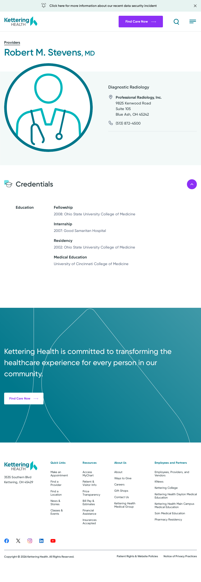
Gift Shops (121, 505)
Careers (119, 499)
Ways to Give (122, 493)
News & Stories (55, 517)
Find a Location (56, 507)
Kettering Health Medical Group (124, 520)
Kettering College (166, 502)
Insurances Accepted (89, 536)
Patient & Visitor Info (89, 498)
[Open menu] (193, 21)
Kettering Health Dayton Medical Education (176, 510)
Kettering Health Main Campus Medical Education (174, 520)
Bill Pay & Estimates (89, 517)
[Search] (176, 21)
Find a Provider (56, 498)
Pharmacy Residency (168, 534)
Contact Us (121, 512)
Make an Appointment (59, 488)
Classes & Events (57, 527)
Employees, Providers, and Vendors (172, 488)
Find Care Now (140, 21)
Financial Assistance (89, 527)
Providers (12, 42)
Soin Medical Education (170, 528)
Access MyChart (88, 488)
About (118, 487)
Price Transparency (91, 507)
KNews (159, 496)
